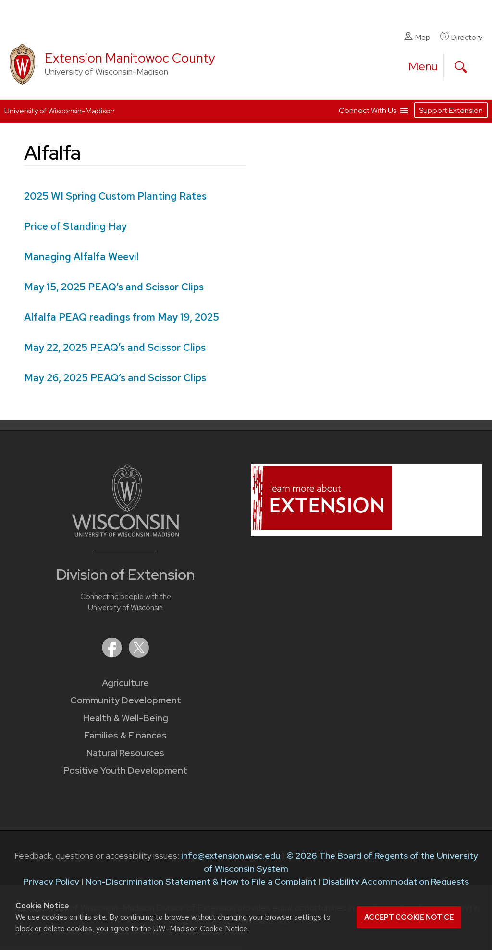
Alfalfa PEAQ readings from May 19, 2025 (121, 317)
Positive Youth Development (125, 770)
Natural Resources (125, 753)
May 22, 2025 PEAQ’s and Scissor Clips (115, 347)
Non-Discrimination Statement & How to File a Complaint (201, 881)
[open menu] (423, 66)
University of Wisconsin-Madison (59, 111)
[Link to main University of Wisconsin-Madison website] (126, 533)
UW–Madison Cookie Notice (200, 929)
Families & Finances (125, 735)
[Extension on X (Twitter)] (139, 655)
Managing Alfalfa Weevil (81, 256)
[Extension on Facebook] (113, 655)
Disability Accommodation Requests (395, 881)
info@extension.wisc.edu (230, 855)
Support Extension (451, 110)
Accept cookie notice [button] (409, 917)
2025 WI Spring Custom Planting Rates (115, 195)
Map (417, 37)
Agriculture (125, 683)
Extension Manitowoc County (130, 58)
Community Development (125, 700)
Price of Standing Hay (75, 226)
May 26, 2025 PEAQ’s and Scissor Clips (115, 377)
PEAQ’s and (114, 286)
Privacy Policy (51, 881)
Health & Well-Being (125, 718)
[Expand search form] (461, 67)
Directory (461, 37)
